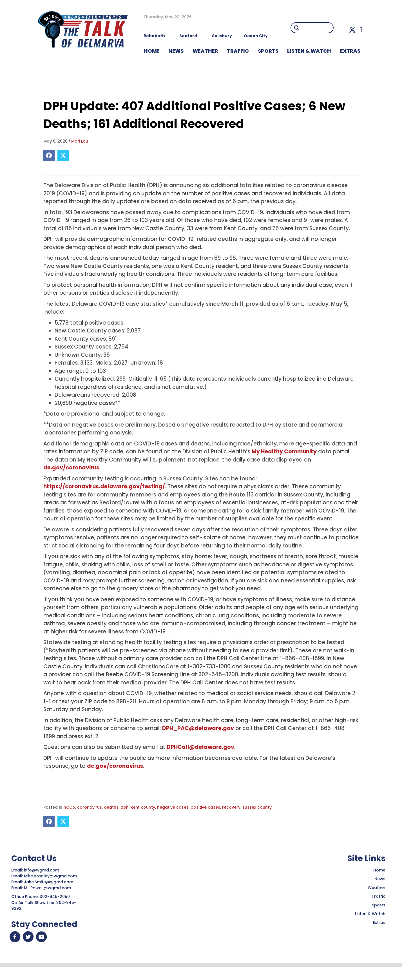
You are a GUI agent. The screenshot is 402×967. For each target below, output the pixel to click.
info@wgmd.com (42, 870)
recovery (231, 807)
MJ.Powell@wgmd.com (48, 888)
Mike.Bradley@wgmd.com (50, 876)
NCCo (69, 807)
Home (379, 870)
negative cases (173, 807)
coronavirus (89, 807)
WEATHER (205, 50)
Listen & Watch (370, 914)
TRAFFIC (238, 50)
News (379, 879)
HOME (152, 50)
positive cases (205, 807)
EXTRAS (350, 50)
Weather (376, 887)
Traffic (378, 896)
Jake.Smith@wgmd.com (49, 882)
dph (124, 807)
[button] (352, 29)
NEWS (176, 50)
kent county (143, 807)
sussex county (257, 807)
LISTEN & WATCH (309, 50)
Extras (379, 922)
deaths (111, 807)
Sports (268, 50)
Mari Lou (79, 141)
